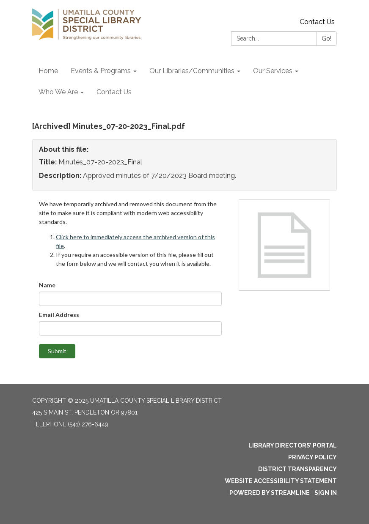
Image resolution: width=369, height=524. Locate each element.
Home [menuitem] (48, 71)
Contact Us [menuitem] (114, 92)
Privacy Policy (312, 457)
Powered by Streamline (269, 492)
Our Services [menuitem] (272, 71)
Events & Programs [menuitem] (101, 71)
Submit (57, 351)
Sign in (325, 492)
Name (47, 285)
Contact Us (317, 22)
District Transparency (297, 469)
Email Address (59, 314)
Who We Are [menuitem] (58, 92)
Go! (326, 38)
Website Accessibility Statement (281, 481)
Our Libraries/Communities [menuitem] (191, 71)
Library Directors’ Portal (292, 445)
